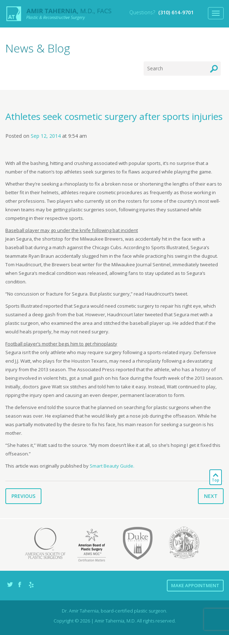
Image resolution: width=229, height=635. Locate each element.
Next (211, 496)
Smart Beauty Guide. (112, 466)
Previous (23, 496)
